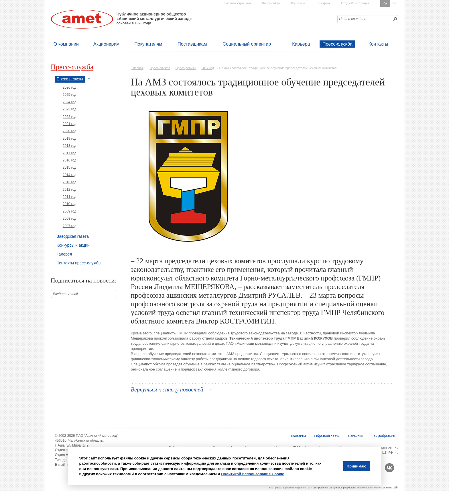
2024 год (69, 102)
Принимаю (357, 466)
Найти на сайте (352, 19)
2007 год (69, 226)
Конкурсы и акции (73, 245)
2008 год (69, 219)
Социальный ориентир (247, 44)
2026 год (69, 87)
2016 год (69, 160)
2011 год (69, 197)
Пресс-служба (337, 44)
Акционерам (106, 44)
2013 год (69, 182)
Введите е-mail (65, 294)
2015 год (69, 167)
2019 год (69, 139)
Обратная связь (326, 436)
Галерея (64, 254)
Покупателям (148, 44)
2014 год (69, 175)
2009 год (69, 211)
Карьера (301, 44)
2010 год (69, 204)
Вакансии (355, 436)
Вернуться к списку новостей (168, 389)
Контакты (378, 44)
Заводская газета (73, 236)
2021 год (69, 124)
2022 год (69, 117)
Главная (137, 68)
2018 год (69, 146)
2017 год (207, 68)
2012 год (69, 190)
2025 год (69, 95)
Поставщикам (192, 44)
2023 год (69, 109)
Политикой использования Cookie (252, 474)
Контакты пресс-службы (79, 263)
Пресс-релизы (186, 68)
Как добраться (383, 436)
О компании (66, 44)
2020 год (69, 131)
